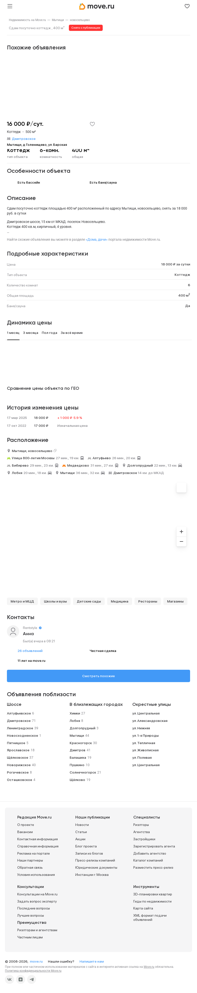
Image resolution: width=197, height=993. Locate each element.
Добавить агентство (149, 853)
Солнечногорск (83, 772)
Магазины (175, 601)
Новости (82, 825)
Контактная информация (37, 839)
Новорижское (19, 765)
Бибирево (20, 465)
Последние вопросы (33, 908)
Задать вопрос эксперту (37, 901)
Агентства (141, 832)
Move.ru (149, 967)
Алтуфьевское (19, 713)
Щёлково (77, 780)
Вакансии (25, 832)
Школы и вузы (55, 601)
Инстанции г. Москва (92, 875)
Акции (80, 839)
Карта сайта (143, 908)
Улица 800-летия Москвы (33, 458)
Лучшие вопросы (30, 915)
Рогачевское (18, 772)
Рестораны (147, 601)
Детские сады (89, 601)
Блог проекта (86, 846)
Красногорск (81, 743)
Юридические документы (96, 867)
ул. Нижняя (141, 728)
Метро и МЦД (22, 601)
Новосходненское (22, 735)
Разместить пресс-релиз (153, 867)
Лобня (17, 473)
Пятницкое (16, 743)
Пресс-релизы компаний (95, 860)
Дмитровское (125, 473)
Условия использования (36, 875)
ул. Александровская (149, 721)
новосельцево (80, 20)
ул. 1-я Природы (145, 735)
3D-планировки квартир (152, 894)
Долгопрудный (140, 465)
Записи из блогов (89, 853)
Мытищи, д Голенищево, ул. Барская (37, 145)
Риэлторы (141, 825)
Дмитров (77, 750)
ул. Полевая (142, 757)
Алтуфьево (102, 458)
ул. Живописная (145, 750)
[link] (27, 20)
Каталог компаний (148, 860)
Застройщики (144, 839)
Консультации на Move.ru (37, 894)
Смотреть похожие (98, 676)
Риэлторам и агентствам (37, 930)
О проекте (25, 825)
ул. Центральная (145, 713)
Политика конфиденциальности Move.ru (33, 970)
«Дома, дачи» (97, 239)
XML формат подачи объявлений (150, 917)
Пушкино (77, 765)
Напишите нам (91, 961)
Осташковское (19, 780)
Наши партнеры (30, 860)
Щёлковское (17, 757)
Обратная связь (30, 867)
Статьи (81, 832)
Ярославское (18, 750)
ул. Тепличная (143, 743)
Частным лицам (30, 937)
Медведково (78, 465)
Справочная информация (38, 846)
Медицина (119, 601)
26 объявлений (30, 651)
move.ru (36, 961)
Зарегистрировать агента (154, 846)
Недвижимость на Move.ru (27, 20)
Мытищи (58, 20)
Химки (75, 713)
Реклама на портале (33, 853)
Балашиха (78, 757)
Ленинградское (20, 728)
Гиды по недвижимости (152, 901)
